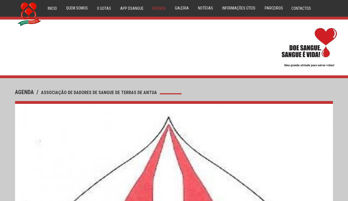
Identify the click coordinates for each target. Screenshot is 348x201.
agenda (25, 92)
